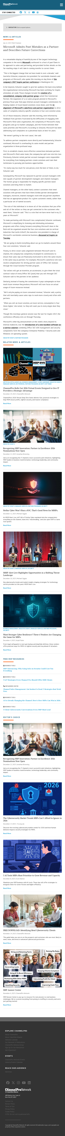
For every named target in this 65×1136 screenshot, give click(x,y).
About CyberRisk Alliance (13, 1037)
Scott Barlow (20, 879)
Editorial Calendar (11, 1040)
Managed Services (9, 384)
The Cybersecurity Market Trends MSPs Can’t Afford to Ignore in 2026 (32, 819)
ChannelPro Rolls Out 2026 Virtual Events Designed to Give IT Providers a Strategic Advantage (31, 389)
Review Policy (10, 1104)
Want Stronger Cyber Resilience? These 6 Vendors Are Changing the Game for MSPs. (32, 635)
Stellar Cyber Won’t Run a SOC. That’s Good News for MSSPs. (30, 510)
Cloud (40, 382)
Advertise (8, 1072)
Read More (7, 403)
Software (48, 384)
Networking (20, 384)
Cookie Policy (9, 1111)
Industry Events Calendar (14, 1062)
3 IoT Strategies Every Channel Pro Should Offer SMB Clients (27, 680)
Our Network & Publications (15, 1042)
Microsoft (26, 62)
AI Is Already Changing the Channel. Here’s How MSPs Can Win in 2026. (32, 700)
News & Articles (12, 37)
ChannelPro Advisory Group (14, 1045)
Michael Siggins (22, 514)
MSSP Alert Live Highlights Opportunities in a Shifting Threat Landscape (31, 573)
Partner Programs (21, 338)
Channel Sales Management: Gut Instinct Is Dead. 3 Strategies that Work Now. (32, 690)
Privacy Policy (9, 1109)
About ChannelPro (11, 1034)
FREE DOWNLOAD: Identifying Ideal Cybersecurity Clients (29, 930)
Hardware (45, 382)
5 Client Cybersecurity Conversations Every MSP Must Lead (27, 710)
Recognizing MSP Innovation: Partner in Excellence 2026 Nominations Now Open (29, 449)
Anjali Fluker (20, 640)
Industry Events (9, 338)
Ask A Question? (10, 1050)
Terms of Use (9, 1106)
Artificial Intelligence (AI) (12, 382)
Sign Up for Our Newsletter (14, 1047)
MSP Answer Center (12, 990)
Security (41, 384)
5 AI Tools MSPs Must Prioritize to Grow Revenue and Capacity (31, 875)
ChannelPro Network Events (15, 1060)
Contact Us (9, 1101)
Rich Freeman (16, 43)
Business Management (29, 382)
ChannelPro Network (23, 394)
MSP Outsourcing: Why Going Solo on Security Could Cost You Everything (28, 669)
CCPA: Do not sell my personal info (17, 1114)
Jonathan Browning (23, 454)
